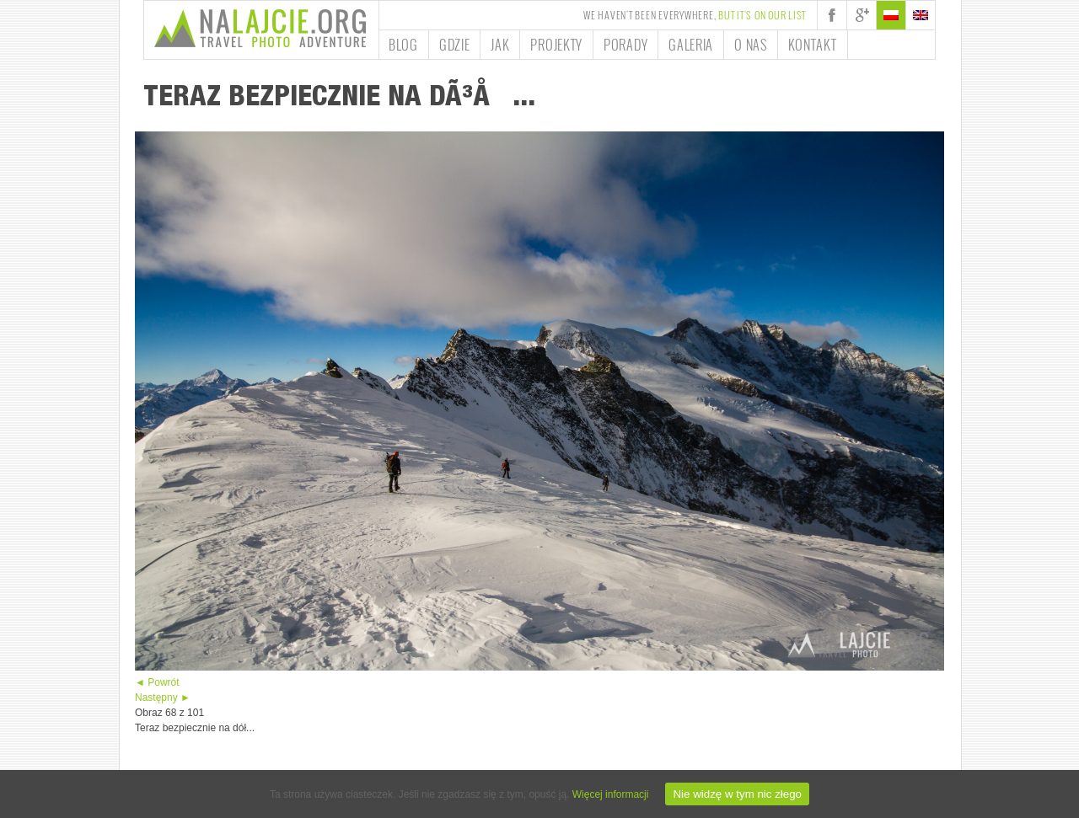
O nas (750, 45)
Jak (500, 45)
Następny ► (163, 697)
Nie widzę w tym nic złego (737, 794)
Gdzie (454, 45)
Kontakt (812, 45)
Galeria (690, 45)
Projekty (556, 45)
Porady (625, 45)
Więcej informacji (610, 794)
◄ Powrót (157, 682)
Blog (403, 45)
